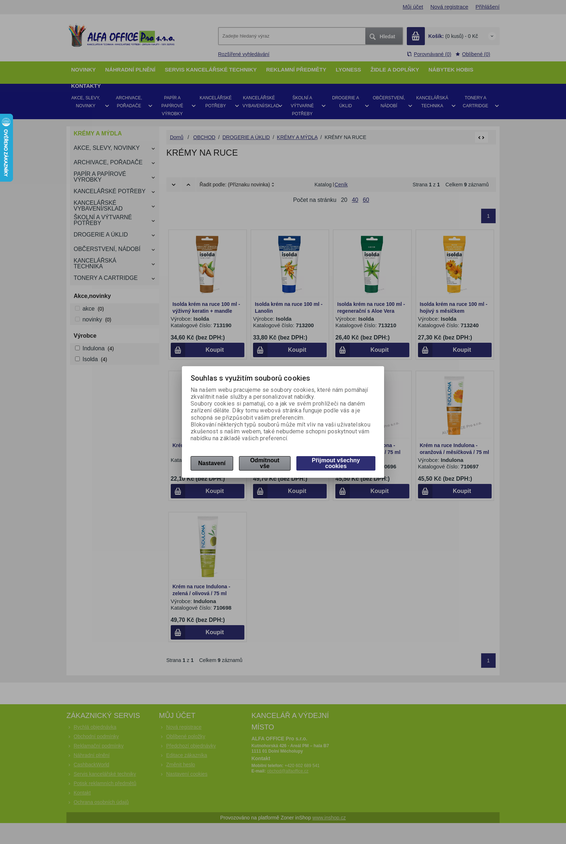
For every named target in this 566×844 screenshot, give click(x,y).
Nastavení (212, 463)
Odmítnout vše (264, 463)
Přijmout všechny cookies (336, 463)
